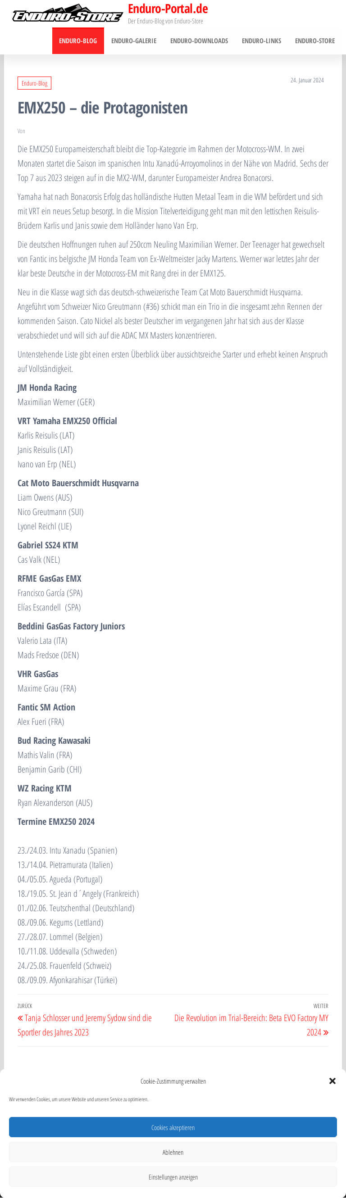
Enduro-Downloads (200, 40)
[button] (332, 1080)
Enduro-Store (315, 40)
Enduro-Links (262, 40)
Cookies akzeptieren (173, 1127)
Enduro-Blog (81, 40)
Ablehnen (173, 1152)
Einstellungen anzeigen (173, 1176)
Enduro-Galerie (135, 40)
